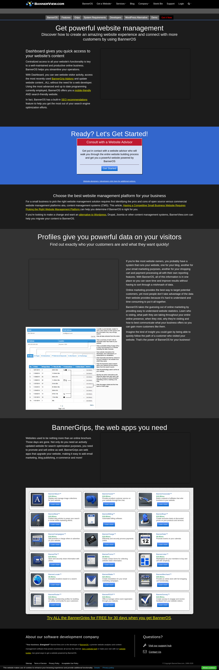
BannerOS (87, 4)
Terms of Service (40, 663)
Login (181, 4)
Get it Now (166, 17)
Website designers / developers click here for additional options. (109, 181)
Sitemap (29, 663)
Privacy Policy (54, 663)
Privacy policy (108, 668)
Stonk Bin (158, 4)
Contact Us (155, 652)
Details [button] (97, 668)
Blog (132, 4)
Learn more (55, 504)
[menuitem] (87, 4)
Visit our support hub (160, 645)
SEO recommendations (74, 99)
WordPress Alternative (136, 17)
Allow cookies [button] (209, 668)
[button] (189, 4)
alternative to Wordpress (92, 214)
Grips (77, 17)
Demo (154, 17)
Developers (115, 17)
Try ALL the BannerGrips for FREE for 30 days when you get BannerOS (109, 618)
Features (66, 17)
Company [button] (143, 4)
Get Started (109, 168)
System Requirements (95, 17)
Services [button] (121, 4)
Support (171, 4)
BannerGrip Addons (63, 78)
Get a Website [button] (104, 4)
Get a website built (89, 649)
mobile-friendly (83, 90)
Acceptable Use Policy (70, 663)
